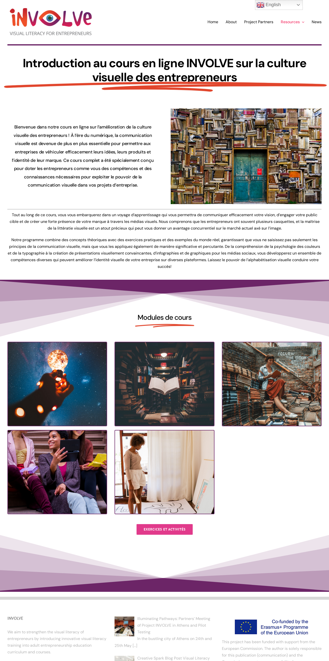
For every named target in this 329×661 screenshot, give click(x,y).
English (269, 5)
